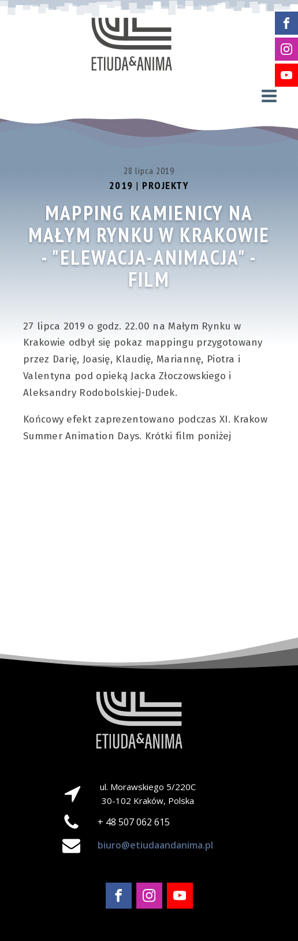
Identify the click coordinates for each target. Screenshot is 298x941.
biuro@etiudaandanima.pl (155, 845)
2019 (121, 185)
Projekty (165, 185)
